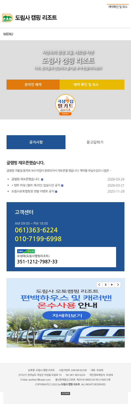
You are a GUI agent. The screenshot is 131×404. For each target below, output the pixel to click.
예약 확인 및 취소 (86, 84)
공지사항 (36, 142)
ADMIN (65, 394)
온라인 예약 (33, 84)
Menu (8, 34)
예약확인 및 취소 (117, 6)
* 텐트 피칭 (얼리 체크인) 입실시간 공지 (36, 185)
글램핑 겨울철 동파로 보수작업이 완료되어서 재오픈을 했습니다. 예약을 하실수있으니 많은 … (59, 170)
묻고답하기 (95, 142)
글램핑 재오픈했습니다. (25, 163)
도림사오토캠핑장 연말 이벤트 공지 (33, 191)
